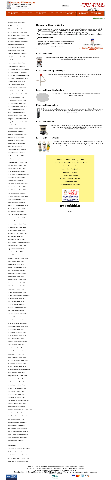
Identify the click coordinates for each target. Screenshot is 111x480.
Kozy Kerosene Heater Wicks (16, 252)
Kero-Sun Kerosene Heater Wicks (17, 224)
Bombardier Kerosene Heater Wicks (17, 53)
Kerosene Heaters (27, 12)
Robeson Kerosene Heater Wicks (17, 335)
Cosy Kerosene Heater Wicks (16, 84)
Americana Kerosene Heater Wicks (17, 32)
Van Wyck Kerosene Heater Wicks (17, 422)
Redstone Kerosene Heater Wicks (17, 332)
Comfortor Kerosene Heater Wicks (17, 72)
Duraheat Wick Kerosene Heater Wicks (18, 455)
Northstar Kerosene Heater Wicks (17, 298)
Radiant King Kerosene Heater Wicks (18, 326)
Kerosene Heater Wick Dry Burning (70, 184)
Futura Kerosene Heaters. (15, 146)
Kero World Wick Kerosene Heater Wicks (19, 449)
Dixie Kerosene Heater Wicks (16, 97)
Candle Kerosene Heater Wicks (16, 60)
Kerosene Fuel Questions (70, 172)
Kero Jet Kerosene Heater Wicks (17, 218)
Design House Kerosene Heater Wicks (18, 94)
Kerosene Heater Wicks (13, 12)
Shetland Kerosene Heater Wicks (17, 357)
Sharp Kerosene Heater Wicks (16, 354)
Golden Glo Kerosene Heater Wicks (17, 162)
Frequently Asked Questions (49, 466)
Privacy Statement (47, 468)
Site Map (81, 466)
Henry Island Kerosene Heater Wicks (18, 196)
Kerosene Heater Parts (55, 12)
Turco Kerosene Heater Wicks (16, 413)
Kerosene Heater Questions (70, 166)
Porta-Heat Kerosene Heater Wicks (17, 317)
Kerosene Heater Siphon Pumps (83, 12)
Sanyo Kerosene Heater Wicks (16, 345)
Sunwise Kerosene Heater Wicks (17, 388)
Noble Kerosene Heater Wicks (16, 289)
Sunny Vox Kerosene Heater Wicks (17, 375)
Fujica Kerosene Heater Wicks (16, 137)
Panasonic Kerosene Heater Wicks (17, 307)
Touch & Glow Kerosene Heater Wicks (18, 400)
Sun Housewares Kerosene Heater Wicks (19, 369)
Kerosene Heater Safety (70, 181)
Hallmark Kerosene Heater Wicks (17, 168)
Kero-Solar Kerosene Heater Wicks (17, 221)
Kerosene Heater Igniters (41, 12)
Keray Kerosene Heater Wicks (16, 211)
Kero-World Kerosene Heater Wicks (17, 233)
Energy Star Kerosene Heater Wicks (18, 122)
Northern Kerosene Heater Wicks (17, 292)
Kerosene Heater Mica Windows (69, 12)
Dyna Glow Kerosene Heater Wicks (17, 106)
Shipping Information (78, 468)
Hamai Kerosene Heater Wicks (16, 171)
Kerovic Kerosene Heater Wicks (16, 230)
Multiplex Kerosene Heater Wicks (17, 280)
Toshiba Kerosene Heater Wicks (16, 397)
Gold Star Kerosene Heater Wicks (17, 165)
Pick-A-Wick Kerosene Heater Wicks (18, 461)
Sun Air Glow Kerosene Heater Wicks (18, 360)
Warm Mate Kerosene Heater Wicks (17, 428)
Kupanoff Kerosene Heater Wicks (17, 255)
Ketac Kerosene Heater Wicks (16, 236)
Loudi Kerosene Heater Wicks (16, 264)
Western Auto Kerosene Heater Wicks (18, 434)
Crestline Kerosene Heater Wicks (17, 88)
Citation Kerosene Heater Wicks (16, 63)
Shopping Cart (99, 18)
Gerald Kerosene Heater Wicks (16, 156)
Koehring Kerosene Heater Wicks (17, 245)
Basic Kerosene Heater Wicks (16, 50)
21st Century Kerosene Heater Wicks (18, 452)
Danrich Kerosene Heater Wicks (16, 91)
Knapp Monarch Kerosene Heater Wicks (19, 242)
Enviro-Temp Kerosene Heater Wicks (18, 125)
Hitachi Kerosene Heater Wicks (16, 199)
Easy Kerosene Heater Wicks (16, 109)
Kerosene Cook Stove (46, 122)
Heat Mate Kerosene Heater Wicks (17, 190)
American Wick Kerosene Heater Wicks (18, 35)
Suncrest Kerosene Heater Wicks (17, 366)
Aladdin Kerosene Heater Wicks (16, 23)
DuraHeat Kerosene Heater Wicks (17, 100)
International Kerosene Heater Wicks (18, 205)
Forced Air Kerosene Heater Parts (97, 12)
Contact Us (37, 466)
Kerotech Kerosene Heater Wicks (17, 227)
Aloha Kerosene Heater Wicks (16, 29)
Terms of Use (93, 472)
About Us (30, 466)
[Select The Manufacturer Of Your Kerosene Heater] (58, 47)
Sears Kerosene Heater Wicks (16, 348)
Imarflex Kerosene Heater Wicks (16, 202)
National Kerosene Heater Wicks (17, 283)
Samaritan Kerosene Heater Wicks (17, 341)
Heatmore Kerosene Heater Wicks (17, 193)
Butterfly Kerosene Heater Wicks (17, 57)
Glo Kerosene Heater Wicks (15, 159)
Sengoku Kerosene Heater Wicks (17, 351)
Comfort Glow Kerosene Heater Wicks (18, 69)
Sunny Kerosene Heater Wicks (16, 372)
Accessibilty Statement (55, 474)
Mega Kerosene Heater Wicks (16, 276)
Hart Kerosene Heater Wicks (15, 180)
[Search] (50, 6)
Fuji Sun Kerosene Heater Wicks (17, 143)
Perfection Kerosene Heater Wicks (17, 314)
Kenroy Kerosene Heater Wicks (16, 208)
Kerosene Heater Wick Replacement (70, 178)
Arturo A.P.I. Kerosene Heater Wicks (18, 41)
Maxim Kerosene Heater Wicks (16, 270)
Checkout (38, 468)
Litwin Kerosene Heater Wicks (16, 261)
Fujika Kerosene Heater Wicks (16, 140)
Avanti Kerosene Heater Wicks (16, 44)
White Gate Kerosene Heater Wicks (17, 437)
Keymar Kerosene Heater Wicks (16, 239)
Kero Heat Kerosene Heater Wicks (17, 214)
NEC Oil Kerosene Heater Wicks (17, 286)
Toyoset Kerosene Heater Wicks (16, 406)
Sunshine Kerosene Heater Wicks (17, 382)
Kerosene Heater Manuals (70, 175)
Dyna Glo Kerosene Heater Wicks (17, 103)
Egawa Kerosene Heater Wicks (16, 112)
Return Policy (57, 468)
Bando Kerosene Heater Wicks (16, 47)
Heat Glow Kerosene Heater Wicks (17, 187)
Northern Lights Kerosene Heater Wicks (18, 295)
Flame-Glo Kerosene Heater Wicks (17, 134)
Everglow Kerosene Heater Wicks (17, 128)
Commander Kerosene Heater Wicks (18, 78)
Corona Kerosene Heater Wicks (16, 81)
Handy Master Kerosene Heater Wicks (18, 174)
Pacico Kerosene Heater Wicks (16, 304)
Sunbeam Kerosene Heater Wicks (17, 363)
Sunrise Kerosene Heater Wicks (16, 379)
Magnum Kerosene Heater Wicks (17, 267)
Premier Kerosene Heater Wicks (16, 320)
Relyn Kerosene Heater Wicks (16, 329)
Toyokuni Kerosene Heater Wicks (17, 403)
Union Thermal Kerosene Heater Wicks (18, 416)
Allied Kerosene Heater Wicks (16, 26)
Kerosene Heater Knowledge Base (67, 466)
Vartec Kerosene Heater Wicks (16, 425)
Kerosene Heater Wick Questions (70, 169)
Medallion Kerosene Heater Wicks (17, 273)
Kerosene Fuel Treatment (47, 138)
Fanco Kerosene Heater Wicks (16, 131)
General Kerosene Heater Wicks (16, 153)
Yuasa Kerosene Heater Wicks (16, 441)
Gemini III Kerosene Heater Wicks (17, 149)
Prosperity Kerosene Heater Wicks (17, 323)
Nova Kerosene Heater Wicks (16, 301)
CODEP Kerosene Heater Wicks (16, 66)
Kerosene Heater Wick (48, 31)
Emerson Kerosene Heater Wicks (17, 115)
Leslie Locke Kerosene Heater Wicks (18, 258)
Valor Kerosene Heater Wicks (16, 419)
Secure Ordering (67, 468)
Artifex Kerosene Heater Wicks (16, 38)
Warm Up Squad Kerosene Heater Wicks (19, 431)
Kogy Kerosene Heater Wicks (16, 249)
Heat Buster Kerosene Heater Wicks (18, 184)
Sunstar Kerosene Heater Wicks (16, 385)
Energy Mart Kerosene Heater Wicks (18, 119)
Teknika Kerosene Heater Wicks (16, 394)
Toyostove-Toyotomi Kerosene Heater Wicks (20, 410)
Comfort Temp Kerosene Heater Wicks (18, 75)
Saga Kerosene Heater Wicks (16, 338)
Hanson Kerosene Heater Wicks (16, 177)
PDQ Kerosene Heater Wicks (16, 310)
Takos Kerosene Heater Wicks (16, 391)
